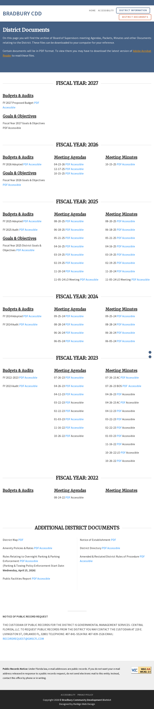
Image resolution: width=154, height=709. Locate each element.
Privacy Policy (85, 694)
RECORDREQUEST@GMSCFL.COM (23, 638)
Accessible (9, 107)
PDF (36, 102)
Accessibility (106, 10)
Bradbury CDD (22, 13)
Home (92, 10)
